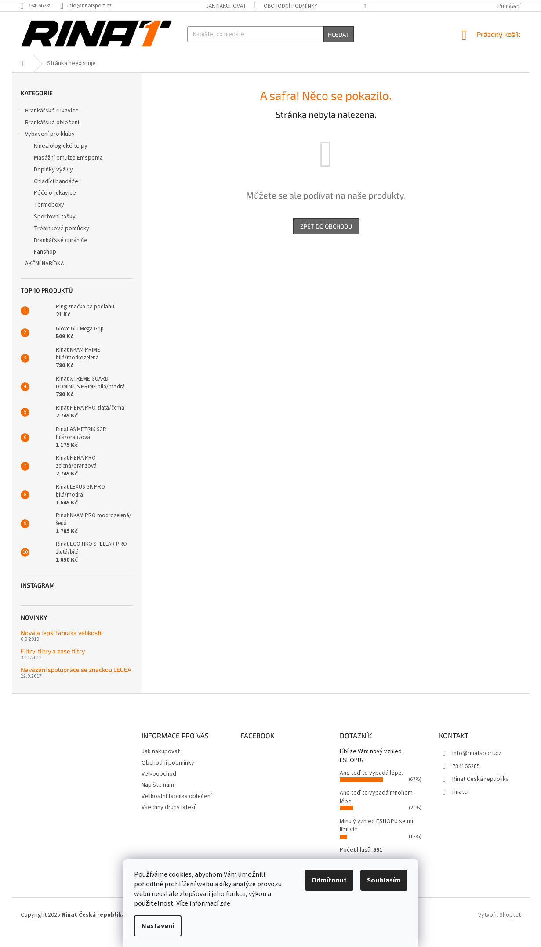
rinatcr (460, 806)
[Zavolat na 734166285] (40, 6)
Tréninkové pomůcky (61, 242)
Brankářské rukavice (47, 125)
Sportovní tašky (55, 230)
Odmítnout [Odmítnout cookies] (329, 880)
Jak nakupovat (226, 6)
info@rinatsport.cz (476, 767)
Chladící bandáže (56, 195)
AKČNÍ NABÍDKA (45, 277)
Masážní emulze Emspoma (68, 171)
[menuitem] (47, 62)
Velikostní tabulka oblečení (177, 810)
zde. (226, 903)
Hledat (338, 34)
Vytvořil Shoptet (499, 929)
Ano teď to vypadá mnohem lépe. (376, 811)
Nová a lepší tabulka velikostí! (62, 646)
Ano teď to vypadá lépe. (371, 787)
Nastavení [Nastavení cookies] (158, 926)
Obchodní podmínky (290, 6)
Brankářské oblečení (47, 137)
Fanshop (45, 265)
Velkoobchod (159, 788)
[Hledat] (270, 34)
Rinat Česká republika (480, 793)
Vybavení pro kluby (45, 149)
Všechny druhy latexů (169, 821)
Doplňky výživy (53, 183)
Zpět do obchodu (326, 240)
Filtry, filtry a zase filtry (53, 665)
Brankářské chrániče (60, 254)
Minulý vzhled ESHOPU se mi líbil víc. (376, 839)
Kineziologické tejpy (60, 160)
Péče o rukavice (55, 207)
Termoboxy (49, 218)
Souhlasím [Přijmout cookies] (384, 880)
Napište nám (158, 799)
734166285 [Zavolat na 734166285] (466, 780)
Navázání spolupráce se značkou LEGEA (76, 683)
